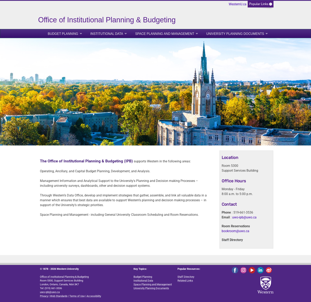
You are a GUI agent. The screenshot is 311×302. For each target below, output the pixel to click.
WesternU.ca (237, 4)
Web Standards (59, 296)
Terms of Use (77, 296)
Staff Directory (232, 240)
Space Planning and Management (164, 33)
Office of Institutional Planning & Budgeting (64, 276)
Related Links (185, 280)
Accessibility (94, 296)
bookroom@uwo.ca (235, 231)
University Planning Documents (235, 33)
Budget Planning (63, 33)
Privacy (44, 296)
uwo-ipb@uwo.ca (244, 217)
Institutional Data (106, 33)
